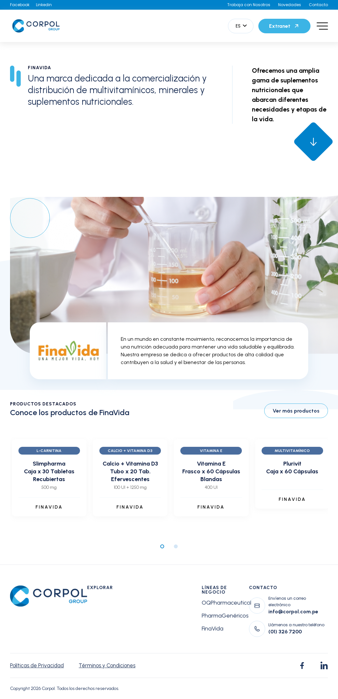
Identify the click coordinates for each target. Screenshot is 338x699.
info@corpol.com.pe (293, 611)
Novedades (289, 4)
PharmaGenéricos (225, 615)
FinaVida (212, 628)
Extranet (284, 26)
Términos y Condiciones (113, 665)
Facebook (19, 4)
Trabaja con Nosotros (248, 4)
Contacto (318, 4)
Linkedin (44, 4)
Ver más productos (296, 411)
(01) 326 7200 (285, 632)
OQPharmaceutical (226, 602)
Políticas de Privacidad (38, 665)
